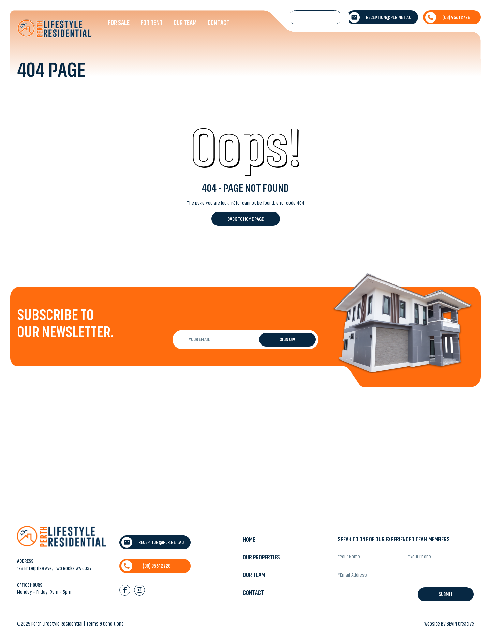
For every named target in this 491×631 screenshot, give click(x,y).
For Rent (151, 22)
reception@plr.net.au (380, 17)
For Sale (119, 22)
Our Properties (261, 557)
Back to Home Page (245, 219)
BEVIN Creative (460, 624)
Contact (218, 22)
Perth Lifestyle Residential (57, 624)
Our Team (185, 22)
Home (249, 539)
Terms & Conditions (105, 624)
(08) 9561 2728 (447, 17)
